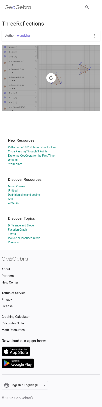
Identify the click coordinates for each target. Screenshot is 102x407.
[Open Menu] (94, 7)
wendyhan (24, 36)
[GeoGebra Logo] (18, 7)
